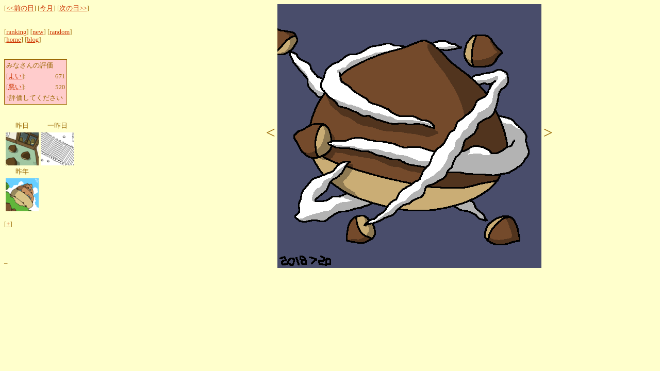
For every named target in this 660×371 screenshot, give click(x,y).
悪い (15, 87)
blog (33, 39)
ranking (16, 32)
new (37, 32)
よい (15, 76)
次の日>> (73, 8)
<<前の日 (20, 8)
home (13, 39)
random (60, 32)
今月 (46, 8)
